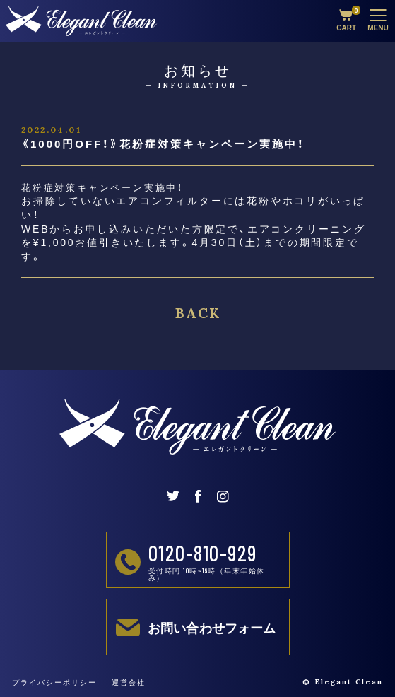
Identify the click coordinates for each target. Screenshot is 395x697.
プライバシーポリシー (54, 682)
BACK (197, 313)
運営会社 (129, 682)
